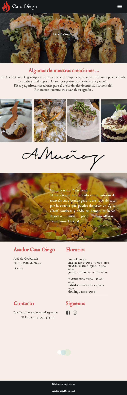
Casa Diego (24, 6)
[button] (16, 120)
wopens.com (69, 384)
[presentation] (121, 120)
